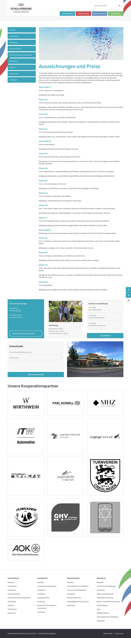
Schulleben (41, 594)
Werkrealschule (99, 14)
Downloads (13, 80)
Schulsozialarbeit (15, 49)
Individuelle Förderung (105, 598)
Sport (99, 609)
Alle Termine (105, 336)
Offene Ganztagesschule (105, 594)
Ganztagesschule (43, 598)
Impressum (119, 633)
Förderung (41, 601)
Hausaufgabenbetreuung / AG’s (78, 601)
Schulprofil (41, 590)
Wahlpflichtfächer (103, 613)
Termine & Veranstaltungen (46, 586)
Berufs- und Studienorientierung (108, 601)
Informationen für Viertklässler (78, 586)
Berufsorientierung (74, 598)
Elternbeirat (13, 61)
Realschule (115, 14)
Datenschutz (107, 633)
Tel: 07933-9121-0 (15, 315)
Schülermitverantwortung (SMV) (20, 55)
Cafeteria (12, 67)
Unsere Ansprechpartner (23, 333)
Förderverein (13, 74)
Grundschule (83, 14)
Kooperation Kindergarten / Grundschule (47, 606)
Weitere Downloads (36, 374)
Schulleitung (13, 36)
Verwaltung (13, 42)
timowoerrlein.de (24, 633)
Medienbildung (102, 605)
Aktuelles (12, 30)
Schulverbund (67, 14)
